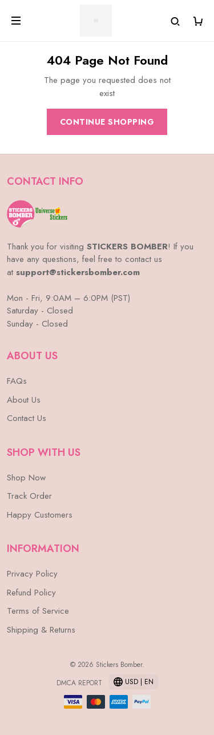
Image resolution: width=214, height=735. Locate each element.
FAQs (17, 381)
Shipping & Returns (41, 629)
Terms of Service (38, 611)
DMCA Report (79, 683)
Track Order (29, 496)
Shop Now (26, 477)
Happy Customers (39, 514)
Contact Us (26, 418)
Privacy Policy (32, 573)
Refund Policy (31, 592)
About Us (24, 400)
